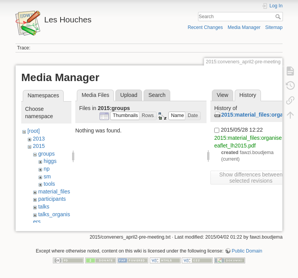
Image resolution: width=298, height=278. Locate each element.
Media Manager (244, 27)
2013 (39, 139)
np (47, 169)
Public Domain (247, 252)
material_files (54, 191)
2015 (39, 146)
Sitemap (274, 27)
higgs (50, 161)
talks (43, 206)
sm (47, 176)
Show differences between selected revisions (251, 177)
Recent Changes (205, 27)
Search (279, 16)
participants (52, 199)
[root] (33, 131)
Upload (128, 95)
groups (46, 154)
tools (49, 184)
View (222, 95)
